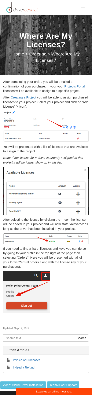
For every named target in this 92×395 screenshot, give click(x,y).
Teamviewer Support (63, 385)
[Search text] (38, 338)
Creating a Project (23, 97)
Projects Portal (74, 86)
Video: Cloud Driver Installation (23, 385)
